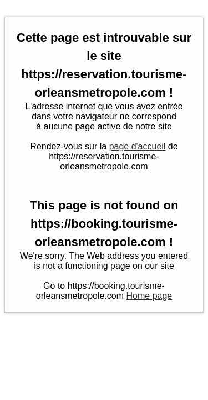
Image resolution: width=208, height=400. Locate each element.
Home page (149, 296)
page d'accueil (137, 146)
